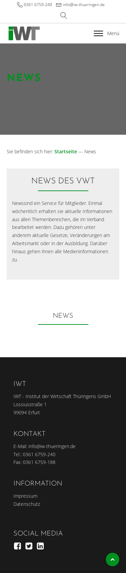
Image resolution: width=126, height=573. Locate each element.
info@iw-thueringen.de (84, 4)
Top (112, 559)
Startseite (65, 151)
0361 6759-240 (38, 4)
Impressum (25, 496)
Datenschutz (26, 504)
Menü (106, 33)
